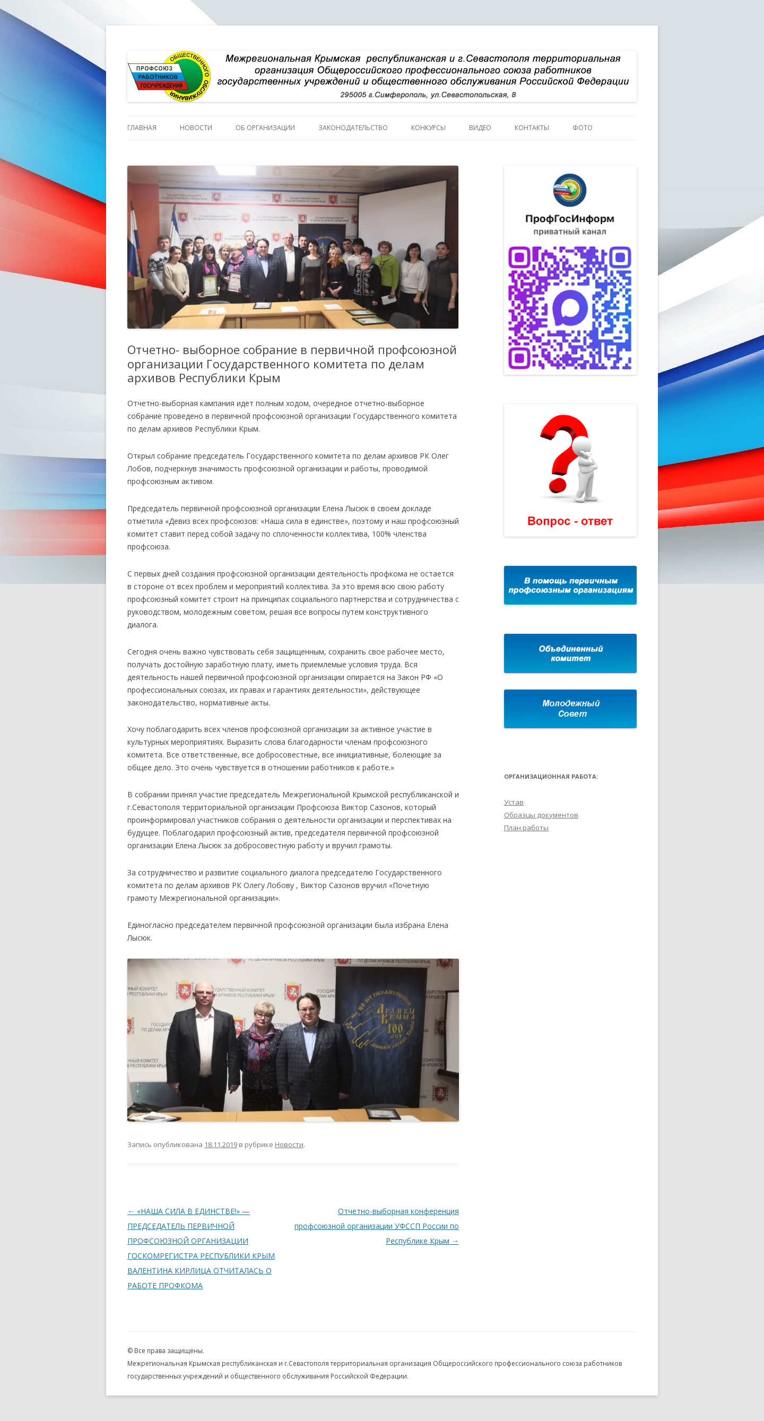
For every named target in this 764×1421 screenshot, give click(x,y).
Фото (582, 127)
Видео (480, 127)
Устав (514, 802)
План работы (526, 827)
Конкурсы (428, 127)
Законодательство (353, 127)
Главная (142, 127)
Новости (196, 127)
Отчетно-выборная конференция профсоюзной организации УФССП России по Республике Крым (376, 1226)
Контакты (532, 127)
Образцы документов (541, 815)
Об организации (265, 127)
